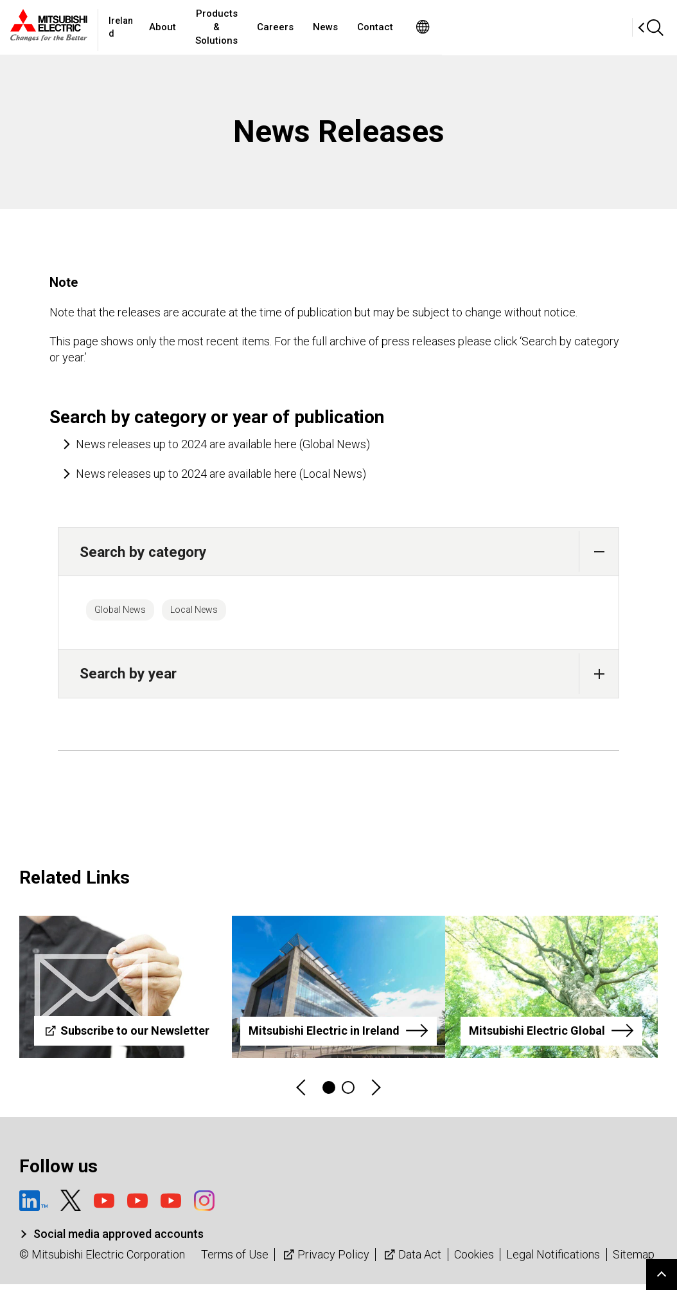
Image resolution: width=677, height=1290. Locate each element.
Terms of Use (234, 1260)
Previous (301, 1093)
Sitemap (634, 1260)
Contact (495, 27)
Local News (225, 612)
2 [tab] (348, 1093)
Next (375, 1093)
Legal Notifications (553, 1260)
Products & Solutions (310, 27)
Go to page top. (661, 1274)
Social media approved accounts (118, 1240)
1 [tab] (328, 1093)
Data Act (411, 1260)
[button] (599, 551)
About (229, 27)
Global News (130, 612)
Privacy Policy (325, 1260)
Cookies (474, 1260)
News (445, 27)
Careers (395, 27)
